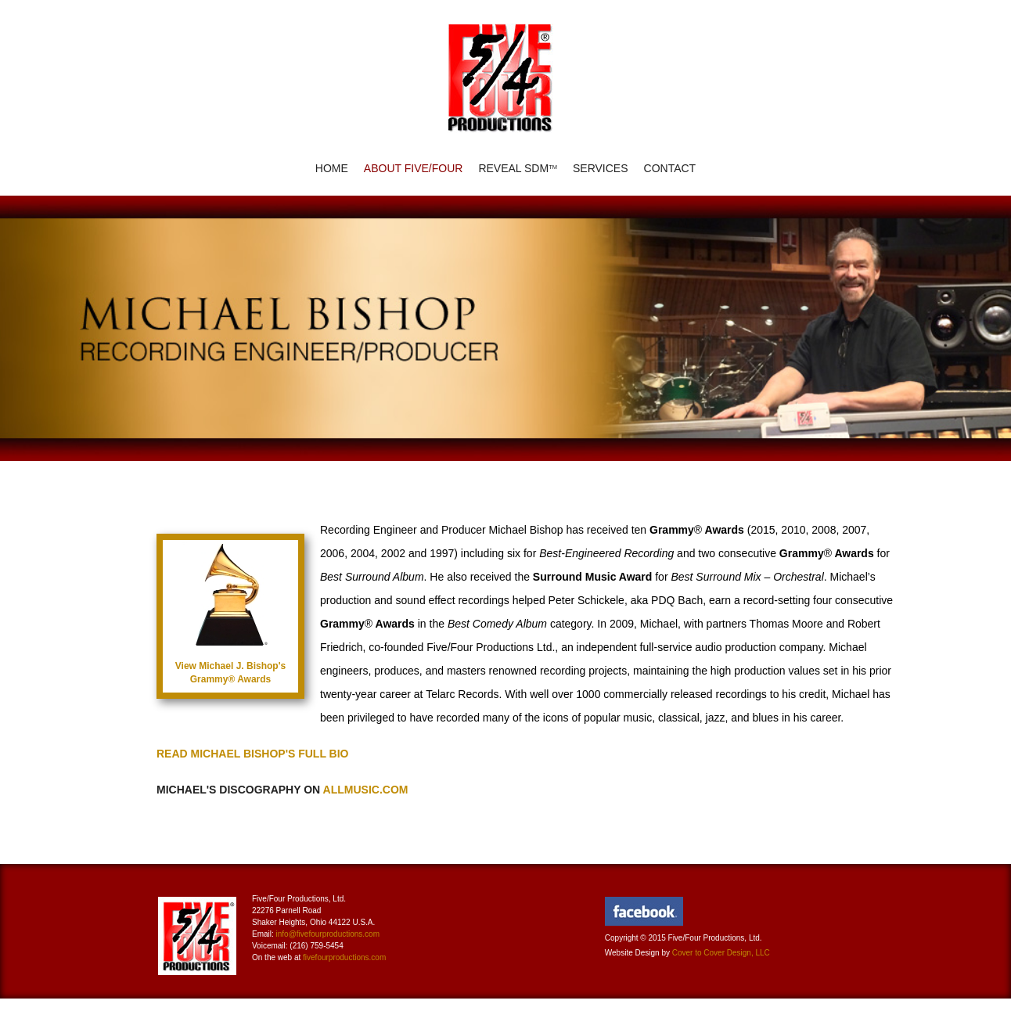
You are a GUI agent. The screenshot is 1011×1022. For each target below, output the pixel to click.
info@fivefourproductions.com (328, 934)
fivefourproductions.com (344, 957)
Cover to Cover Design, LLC (721, 952)
